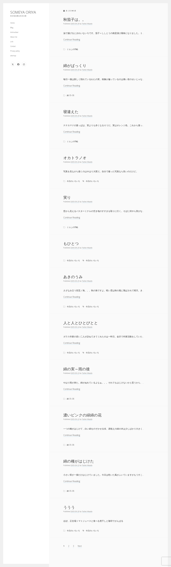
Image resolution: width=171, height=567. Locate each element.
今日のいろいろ (73, 181)
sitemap (13, 56)
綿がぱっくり (74, 65)
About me (13, 37)
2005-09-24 (75, 327)
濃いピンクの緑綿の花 (82, 415)
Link (11, 41)
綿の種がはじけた (78, 461)
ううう (69, 507)
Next (80, 546)
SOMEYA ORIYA (23, 12)
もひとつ (71, 243)
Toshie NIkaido (87, 24)
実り (67, 197)
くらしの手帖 (72, 49)
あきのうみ (73, 276)
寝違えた (71, 111)
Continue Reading (71, 39)
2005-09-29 (75, 24)
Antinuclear (14, 32)
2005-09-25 (75, 202)
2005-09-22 (75, 419)
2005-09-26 (75, 162)
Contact (13, 46)
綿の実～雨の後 (76, 368)
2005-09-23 (75, 373)
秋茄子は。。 (74, 19)
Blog (11, 27)
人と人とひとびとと (80, 322)
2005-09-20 (75, 511)
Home (12, 23)
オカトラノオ (75, 157)
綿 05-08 (70, 95)
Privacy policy (15, 51)
